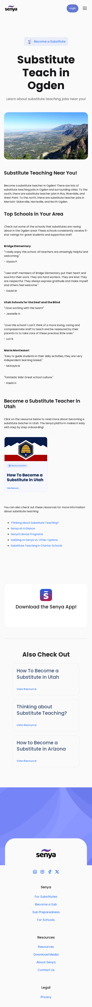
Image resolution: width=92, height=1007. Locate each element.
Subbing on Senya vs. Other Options (34, 540)
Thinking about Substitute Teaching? (35, 523)
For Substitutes (46, 897)
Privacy (46, 997)
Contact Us (46, 970)
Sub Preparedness (46, 912)
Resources (46, 947)
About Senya (46, 962)
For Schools (46, 920)
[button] (85, 8)
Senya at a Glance (23, 528)
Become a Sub (46, 904)
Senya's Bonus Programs (27, 534)
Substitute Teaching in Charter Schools (36, 546)
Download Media (46, 954)
